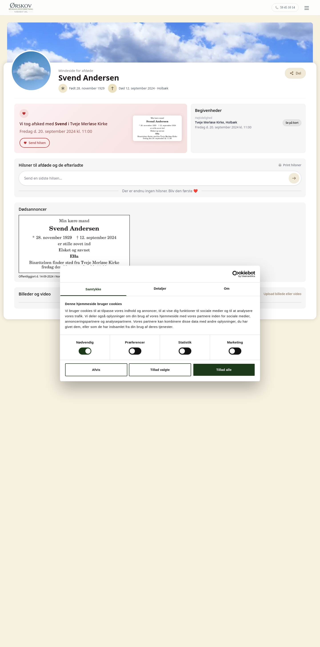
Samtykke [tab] (93, 289)
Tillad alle (224, 370)
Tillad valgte (160, 370)
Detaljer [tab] (160, 288)
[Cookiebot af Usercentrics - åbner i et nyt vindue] (235, 274)
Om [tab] (226, 288)
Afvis (96, 370)
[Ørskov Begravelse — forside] (21, 7)
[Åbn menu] (306, 8)
